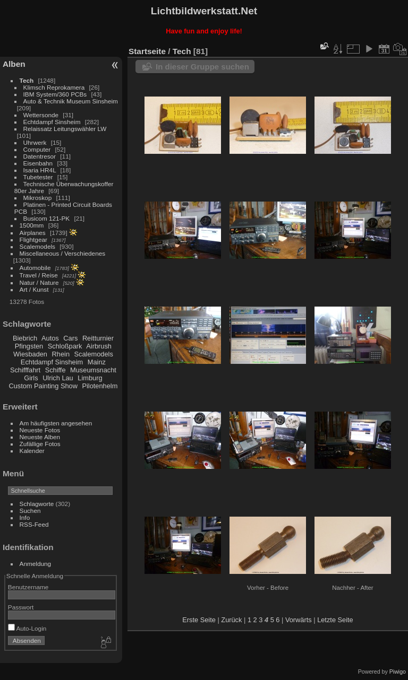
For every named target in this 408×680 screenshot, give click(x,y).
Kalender (32, 450)
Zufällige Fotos (40, 443)
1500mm (32, 225)
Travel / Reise (39, 275)
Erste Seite (199, 620)
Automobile (35, 267)
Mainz (97, 362)
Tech (27, 80)
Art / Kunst (34, 289)
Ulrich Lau (57, 378)
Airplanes (33, 232)
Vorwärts (298, 620)
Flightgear (33, 239)
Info (25, 517)
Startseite (147, 51)
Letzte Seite (335, 620)
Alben (14, 63)
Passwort (20, 607)
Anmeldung (36, 563)
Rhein (61, 354)
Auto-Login (27, 628)
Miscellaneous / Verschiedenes (63, 253)
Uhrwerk (35, 142)
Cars (70, 338)
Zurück (231, 620)
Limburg (90, 378)
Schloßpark (65, 346)
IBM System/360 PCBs (55, 94)
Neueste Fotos (40, 429)
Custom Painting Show (42, 386)
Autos (50, 338)
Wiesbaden (30, 354)
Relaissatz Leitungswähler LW (65, 128)
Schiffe (55, 370)
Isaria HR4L (39, 170)
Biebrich (25, 338)
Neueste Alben (40, 436)
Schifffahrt (25, 370)
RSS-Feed (34, 524)
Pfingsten (29, 346)
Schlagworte (37, 503)
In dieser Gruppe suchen (202, 66)
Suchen (30, 510)
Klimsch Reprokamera (54, 87)
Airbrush (99, 346)
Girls (31, 378)
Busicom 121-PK (46, 218)
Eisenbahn (38, 163)
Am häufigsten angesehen (56, 423)
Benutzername (28, 586)
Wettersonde (41, 114)
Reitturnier (98, 338)
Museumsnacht (93, 370)
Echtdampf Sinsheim (52, 121)
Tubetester (38, 176)
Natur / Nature (39, 282)
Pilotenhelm (99, 386)
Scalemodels (37, 246)
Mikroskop (37, 197)
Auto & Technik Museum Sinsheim (70, 101)
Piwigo (397, 671)
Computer (37, 149)
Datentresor (39, 156)
